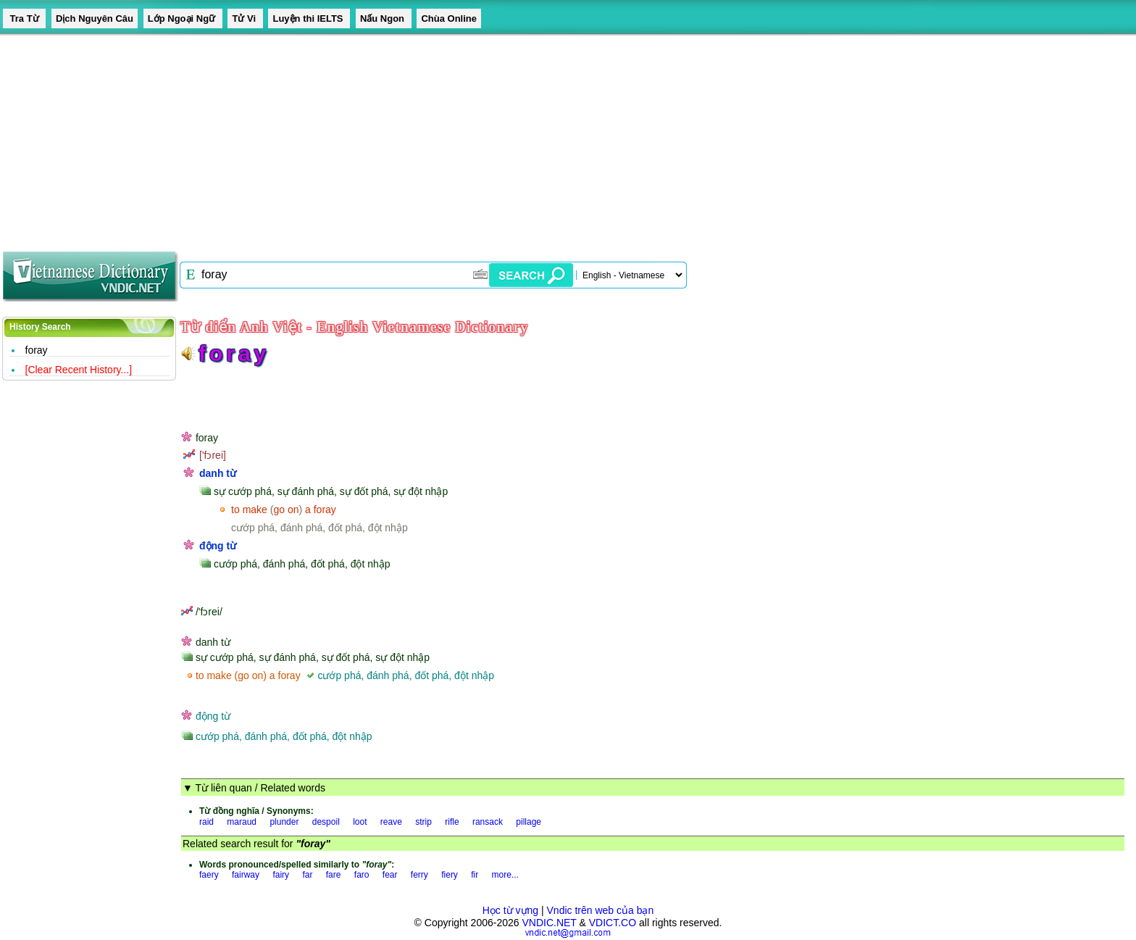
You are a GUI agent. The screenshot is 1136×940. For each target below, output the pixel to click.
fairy (280, 875)
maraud (241, 822)
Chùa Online (449, 18)
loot (360, 822)
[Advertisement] (434, 137)
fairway (245, 875)
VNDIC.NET (549, 922)
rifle (452, 822)
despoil (326, 822)
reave (391, 822)
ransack (487, 822)
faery (209, 875)
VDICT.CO (612, 922)
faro (361, 875)
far (307, 875)
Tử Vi (245, 18)
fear (390, 875)
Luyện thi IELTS (309, 18)
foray (36, 350)
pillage (528, 822)
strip (423, 822)
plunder (284, 822)
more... (505, 875)
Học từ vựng (510, 910)
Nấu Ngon (383, 18)
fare (333, 875)
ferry (419, 875)
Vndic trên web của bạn (600, 910)
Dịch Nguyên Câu (94, 18)
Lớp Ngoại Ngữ (183, 18)
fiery (449, 875)
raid (206, 822)
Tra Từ (24, 18)
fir (474, 875)
